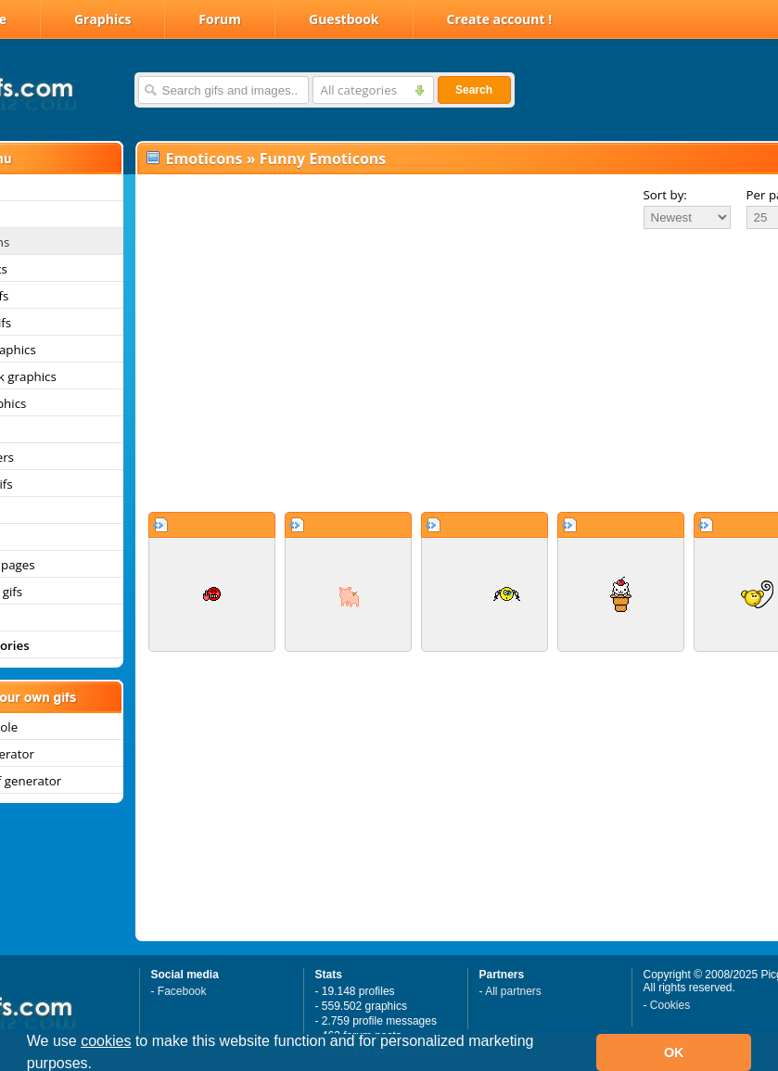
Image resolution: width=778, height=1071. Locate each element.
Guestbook (344, 19)
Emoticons (204, 158)
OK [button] (674, 1052)
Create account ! (500, 19)
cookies (106, 1041)
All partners (513, 991)
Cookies (670, 1005)
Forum (219, 19)
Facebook (182, 991)
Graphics (102, 19)
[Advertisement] (430, 370)
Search (473, 89)
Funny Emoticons (323, 158)
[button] (99, 1065)
